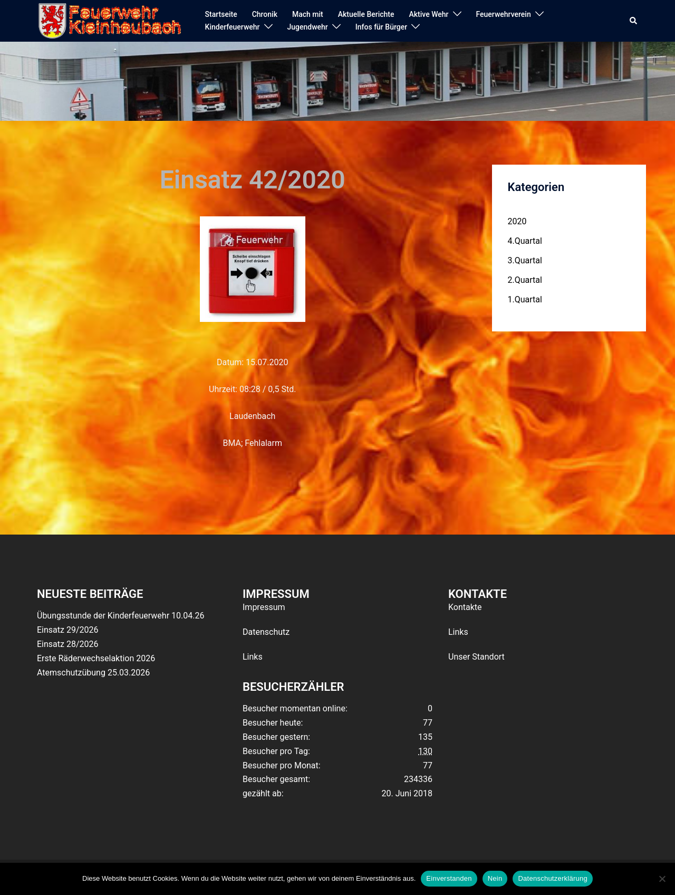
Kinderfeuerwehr (232, 27)
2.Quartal (525, 280)
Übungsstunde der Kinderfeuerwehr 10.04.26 (120, 616)
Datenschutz (266, 632)
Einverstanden (448, 878)
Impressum (264, 607)
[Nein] (662, 878)
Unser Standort (476, 657)
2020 (517, 221)
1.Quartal (525, 299)
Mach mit (307, 14)
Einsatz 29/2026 (67, 630)
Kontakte (465, 607)
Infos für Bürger (381, 27)
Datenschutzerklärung (552, 878)
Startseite (221, 14)
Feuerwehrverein (503, 14)
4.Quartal (525, 241)
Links (253, 657)
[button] (634, 21)
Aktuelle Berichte (366, 14)
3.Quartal (525, 260)
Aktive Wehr (429, 14)
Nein (495, 878)
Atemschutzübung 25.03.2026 (93, 673)
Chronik (264, 14)
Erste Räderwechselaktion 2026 (96, 658)
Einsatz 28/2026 (67, 644)
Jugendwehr (307, 27)
